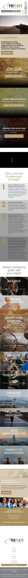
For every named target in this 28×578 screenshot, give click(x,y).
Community (14, 551)
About (14, 548)
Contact (14, 558)
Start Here (17, 11)
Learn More (7, 52)
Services (14, 549)
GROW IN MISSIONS (14, 76)
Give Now (6, 492)
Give (14, 554)
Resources (14, 556)
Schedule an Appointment (14, 522)
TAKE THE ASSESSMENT (14, 105)
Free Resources (6, 11)
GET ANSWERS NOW (14, 136)
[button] (26, 8)
